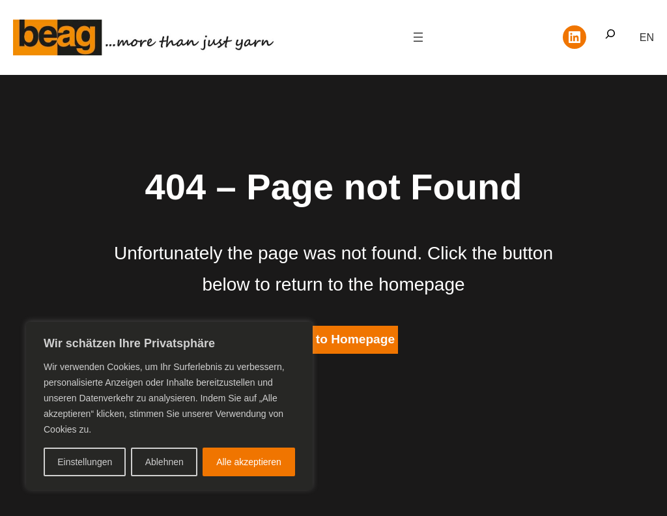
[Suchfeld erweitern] (610, 37)
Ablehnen (164, 462)
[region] (169, 406)
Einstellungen (84, 462)
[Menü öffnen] (418, 37)
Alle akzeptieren (248, 462)
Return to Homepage (333, 339)
